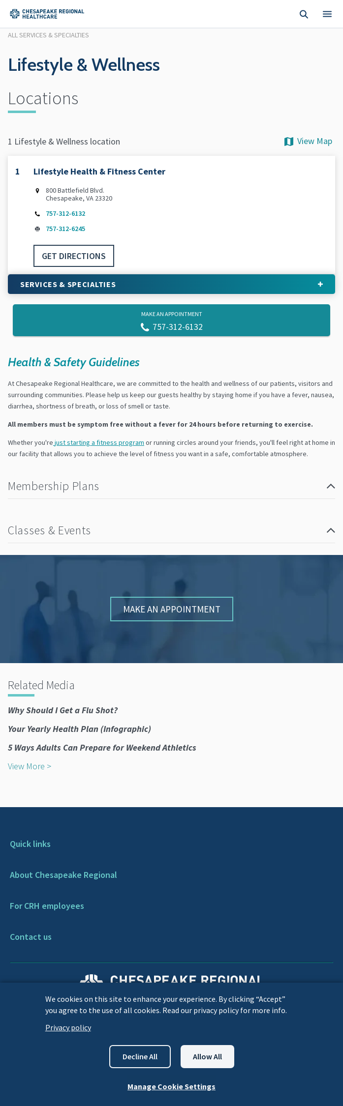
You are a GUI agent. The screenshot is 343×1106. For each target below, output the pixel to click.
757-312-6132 (65, 214)
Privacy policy (68, 1027)
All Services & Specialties (48, 34)
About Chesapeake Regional (63, 874)
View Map (307, 141)
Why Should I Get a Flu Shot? (63, 710)
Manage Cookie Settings (171, 1086)
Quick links (30, 843)
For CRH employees (47, 905)
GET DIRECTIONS (74, 256)
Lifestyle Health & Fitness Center (99, 171)
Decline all (140, 1056)
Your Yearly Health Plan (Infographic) (79, 728)
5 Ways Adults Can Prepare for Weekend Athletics (102, 747)
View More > (29, 766)
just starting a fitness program (98, 442)
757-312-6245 (65, 229)
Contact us (31, 936)
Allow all (207, 1056)
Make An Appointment (171, 609)
